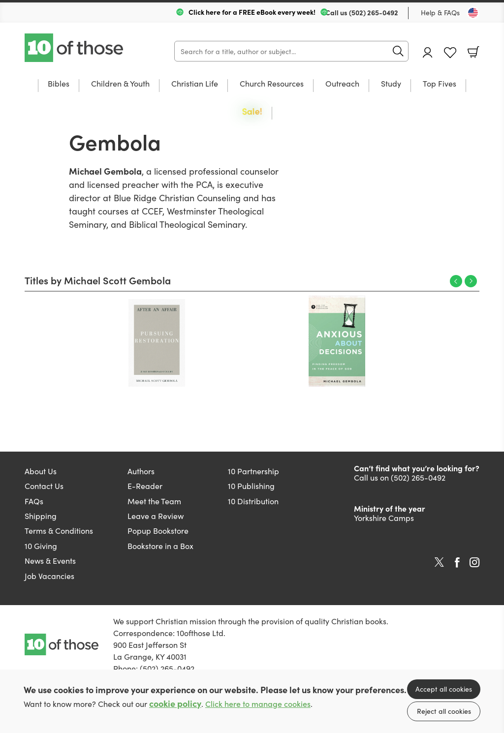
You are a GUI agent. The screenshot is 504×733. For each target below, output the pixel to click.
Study (391, 84)
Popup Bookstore (158, 530)
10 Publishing (251, 485)
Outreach (342, 84)
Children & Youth (120, 84)
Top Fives (439, 84)
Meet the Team (154, 500)
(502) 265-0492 (373, 12)
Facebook (457, 562)
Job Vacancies (49, 575)
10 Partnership (253, 470)
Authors (141, 470)
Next (471, 281)
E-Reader (144, 485)
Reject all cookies (444, 711)
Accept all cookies (443, 689)
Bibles (58, 84)
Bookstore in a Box (160, 545)
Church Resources (272, 84)
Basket (473, 52)
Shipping (41, 515)
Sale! (252, 112)
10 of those (75, 47)
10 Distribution (253, 500)
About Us (41, 470)
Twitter (439, 562)
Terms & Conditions (59, 530)
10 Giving (41, 545)
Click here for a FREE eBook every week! (252, 12)
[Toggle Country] (473, 12)
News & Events (50, 560)
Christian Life (194, 84)
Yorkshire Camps (384, 517)
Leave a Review (155, 515)
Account (428, 52)
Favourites (450, 53)
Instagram (474, 562)
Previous (456, 281)
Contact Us (44, 485)
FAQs (34, 500)
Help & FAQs (440, 12)
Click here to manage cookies (258, 703)
